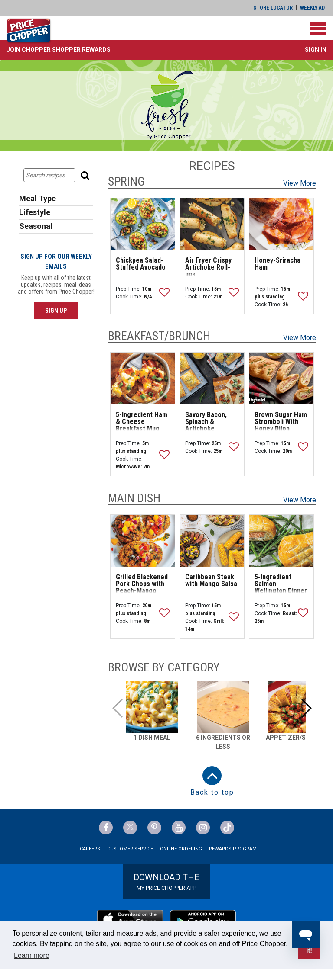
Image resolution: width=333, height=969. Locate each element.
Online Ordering (181, 849)
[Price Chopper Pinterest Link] (154, 827)
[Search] (86, 175)
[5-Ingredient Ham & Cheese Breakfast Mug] (143, 378)
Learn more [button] (31, 955)
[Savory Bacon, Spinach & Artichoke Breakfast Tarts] (212, 378)
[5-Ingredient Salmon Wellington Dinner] (281, 541)
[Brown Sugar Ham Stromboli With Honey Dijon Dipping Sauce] (281, 378)
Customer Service (130, 849)
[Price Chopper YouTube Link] (179, 827)
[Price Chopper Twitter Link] (130, 827)
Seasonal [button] (35, 226)
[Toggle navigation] (317, 28)
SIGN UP (56, 310)
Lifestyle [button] (34, 212)
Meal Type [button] (37, 198)
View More (299, 183)
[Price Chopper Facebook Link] (106, 827)
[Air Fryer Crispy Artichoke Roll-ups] (212, 224)
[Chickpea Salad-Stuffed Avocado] (143, 224)
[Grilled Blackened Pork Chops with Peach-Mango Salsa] (143, 541)
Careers (90, 849)
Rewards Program (233, 849)
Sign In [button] (315, 49)
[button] (59, 49)
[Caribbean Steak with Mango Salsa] (212, 541)
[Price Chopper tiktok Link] (227, 827)
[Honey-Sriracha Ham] (281, 224)
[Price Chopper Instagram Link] (203, 827)
